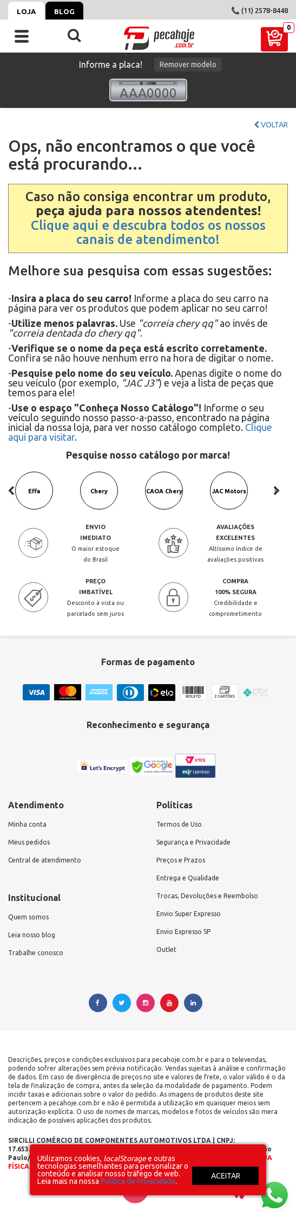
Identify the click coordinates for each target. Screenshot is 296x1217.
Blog (64, 11)
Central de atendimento (44, 860)
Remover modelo (188, 64)
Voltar (271, 124)
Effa (34, 491)
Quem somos (28, 916)
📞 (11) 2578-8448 (259, 10)
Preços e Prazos (180, 860)
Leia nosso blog (31, 934)
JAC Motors (229, 491)
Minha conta (27, 824)
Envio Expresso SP (183, 931)
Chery (99, 491)
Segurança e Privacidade (193, 842)
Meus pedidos (29, 842)
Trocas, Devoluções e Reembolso (207, 895)
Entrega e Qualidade (187, 877)
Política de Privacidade (138, 1181)
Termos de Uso (179, 824)
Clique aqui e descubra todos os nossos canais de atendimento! (148, 232)
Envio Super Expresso (188, 913)
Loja (26, 11)
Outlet (166, 949)
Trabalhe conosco (35, 952)
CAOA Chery (164, 491)
